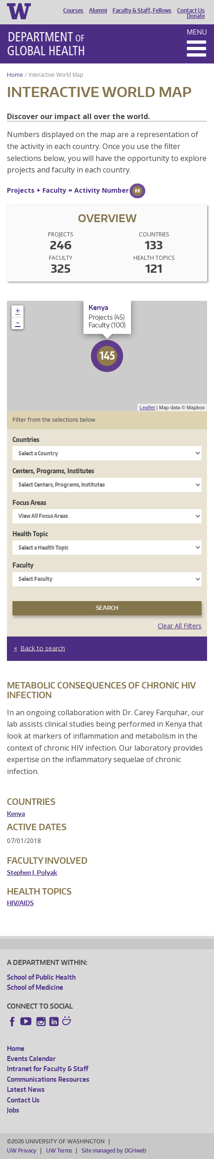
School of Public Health (41, 977)
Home (15, 75)
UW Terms (59, 1150)
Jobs (13, 1110)
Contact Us (191, 10)
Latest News (26, 1089)
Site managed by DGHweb (114, 1150)
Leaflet (147, 407)
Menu (197, 32)
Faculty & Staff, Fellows (142, 10)
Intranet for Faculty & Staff (47, 1069)
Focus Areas (29, 502)
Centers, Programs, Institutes (53, 471)
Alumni (98, 10)
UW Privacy (21, 1150)
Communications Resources (48, 1079)
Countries (25, 439)
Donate (196, 16)
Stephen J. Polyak (32, 872)
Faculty (23, 565)
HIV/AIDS (20, 903)
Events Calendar (31, 1058)
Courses (73, 10)
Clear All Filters (180, 625)
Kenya (16, 813)
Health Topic (30, 534)
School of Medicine (35, 987)
